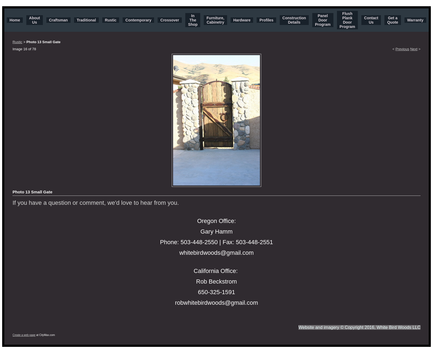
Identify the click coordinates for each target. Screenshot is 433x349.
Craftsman (58, 20)
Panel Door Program (323, 20)
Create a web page (24, 335)
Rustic (111, 20)
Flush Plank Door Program (347, 20)
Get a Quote (392, 20)
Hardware (242, 20)
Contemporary (138, 20)
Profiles (266, 20)
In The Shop (193, 20)
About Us (34, 20)
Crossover (169, 20)
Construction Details (294, 20)
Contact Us (371, 20)
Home (14, 20)
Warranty (415, 20)
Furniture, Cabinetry (215, 20)
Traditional (86, 20)
